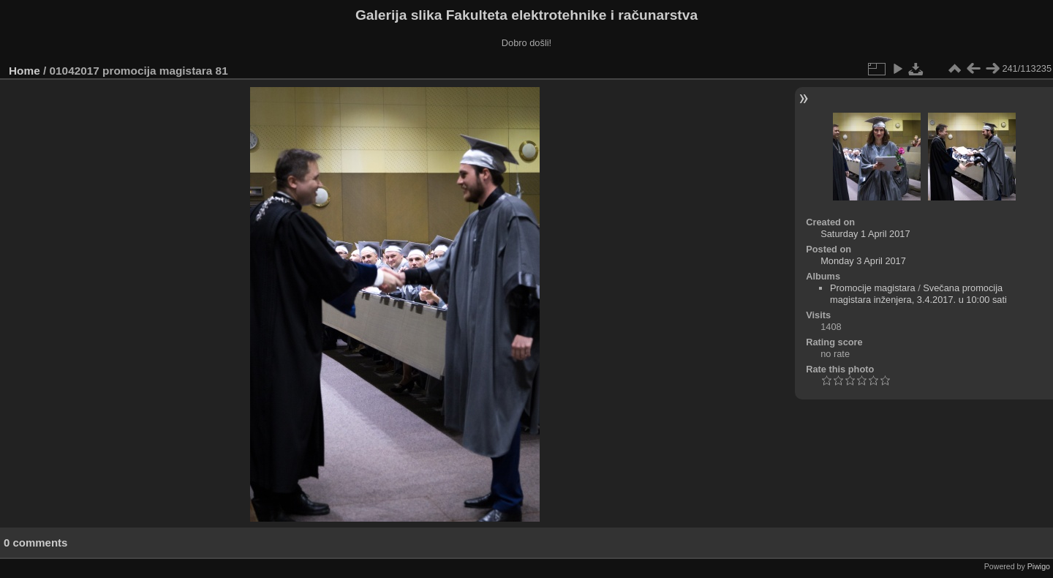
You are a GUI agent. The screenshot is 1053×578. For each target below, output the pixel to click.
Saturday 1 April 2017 (865, 233)
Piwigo (1038, 566)
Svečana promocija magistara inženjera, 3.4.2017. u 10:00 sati (918, 293)
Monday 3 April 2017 (863, 260)
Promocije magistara (873, 287)
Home (24, 70)
